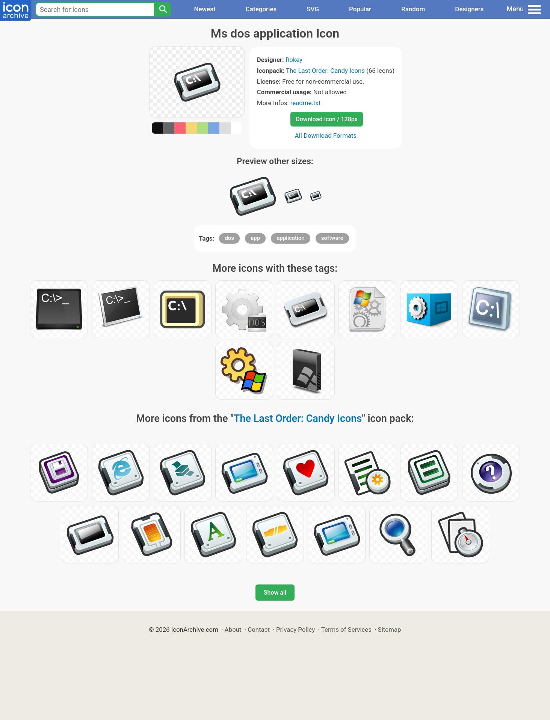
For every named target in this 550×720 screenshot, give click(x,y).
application (290, 238)
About (233, 629)
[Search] (162, 9)
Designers (469, 9)
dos (229, 238)
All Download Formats (326, 135)
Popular (360, 9)
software (332, 238)
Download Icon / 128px (326, 119)
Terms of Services (346, 629)
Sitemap (389, 629)
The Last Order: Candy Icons (325, 70)
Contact (259, 629)
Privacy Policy (295, 629)
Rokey (294, 59)
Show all (275, 592)
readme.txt (305, 103)
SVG (313, 9)
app (255, 238)
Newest (204, 9)
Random (413, 9)
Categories (261, 9)
